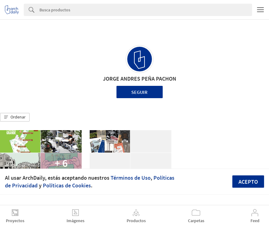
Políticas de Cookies (67, 185)
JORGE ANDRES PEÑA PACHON (139, 78)
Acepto (248, 181)
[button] (15, 117)
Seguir (139, 92)
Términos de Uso (131, 177)
